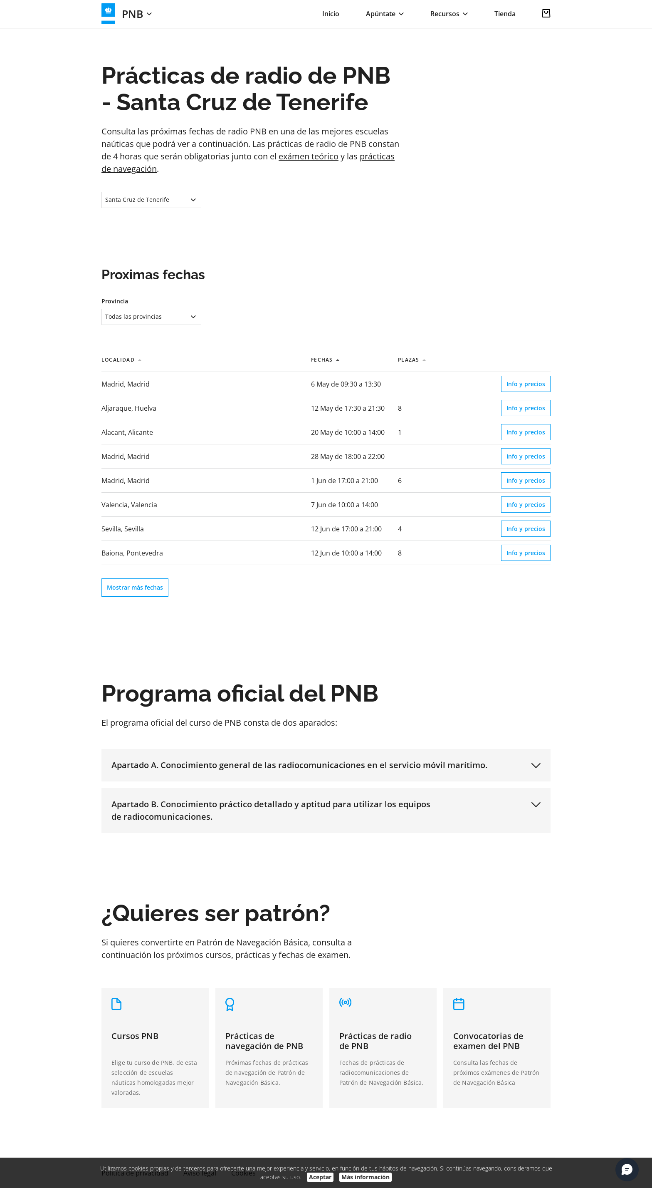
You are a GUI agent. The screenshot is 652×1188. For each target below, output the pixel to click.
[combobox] (151, 200)
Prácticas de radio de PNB (375, 1041)
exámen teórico (308, 156)
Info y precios (525, 384)
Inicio (330, 13)
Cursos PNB (134, 1036)
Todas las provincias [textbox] (133, 316)
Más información (365, 1177)
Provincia (114, 301)
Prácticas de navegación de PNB (264, 1041)
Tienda (505, 13)
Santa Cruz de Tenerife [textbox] (137, 199)
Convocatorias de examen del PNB (488, 1041)
